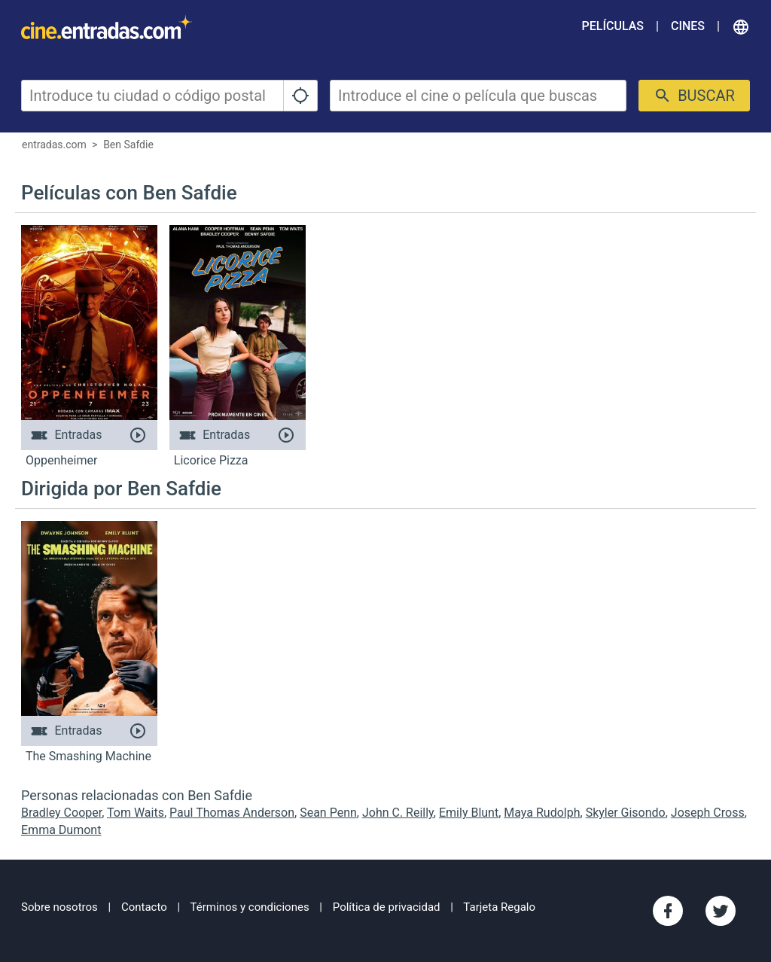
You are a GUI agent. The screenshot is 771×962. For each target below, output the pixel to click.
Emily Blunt (468, 812)
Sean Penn (328, 812)
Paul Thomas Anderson (231, 812)
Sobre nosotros (59, 907)
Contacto (144, 907)
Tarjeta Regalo (499, 907)
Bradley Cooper (61, 812)
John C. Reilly (398, 812)
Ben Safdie (128, 145)
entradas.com (54, 145)
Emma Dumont (61, 830)
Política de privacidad (386, 907)
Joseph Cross (708, 812)
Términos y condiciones (249, 907)
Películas (613, 26)
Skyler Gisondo (626, 812)
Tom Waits (135, 812)
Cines (688, 26)
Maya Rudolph (542, 812)
